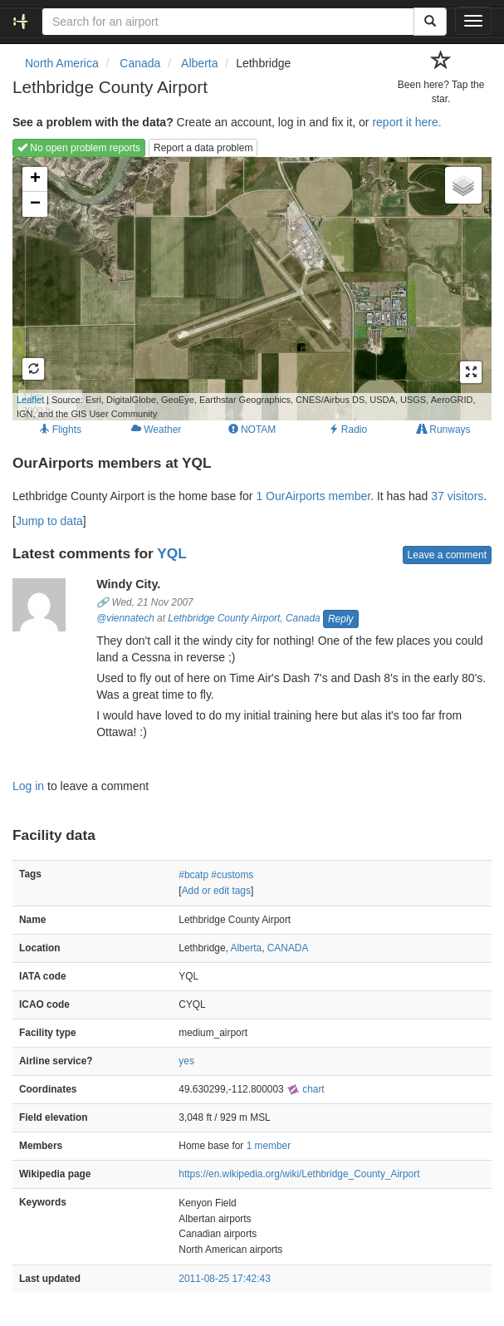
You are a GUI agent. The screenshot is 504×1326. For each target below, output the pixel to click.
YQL (172, 553)
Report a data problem (203, 148)
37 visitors (457, 496)
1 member (269, 1146)
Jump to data (49, 521)
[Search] (430, 21)
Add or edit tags (216, 890)
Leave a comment (447, 555)
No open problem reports (78, 148)
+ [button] (35, 179)
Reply (341, 619)
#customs (232, 875)
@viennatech (125, 618)
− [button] (35, 204)
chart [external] (305, 1089)
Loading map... (243, 288)
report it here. (406, 122)
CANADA (288, 948)
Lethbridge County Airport (224, 618)
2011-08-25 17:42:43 (224, 1278)
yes (186, 1061)
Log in (28, 786)
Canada (303, 618)
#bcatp (193, 875)
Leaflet (30, 400)
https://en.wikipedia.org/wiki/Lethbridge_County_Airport (299, 1174)
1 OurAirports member (313, 496)
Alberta (246, 948)
